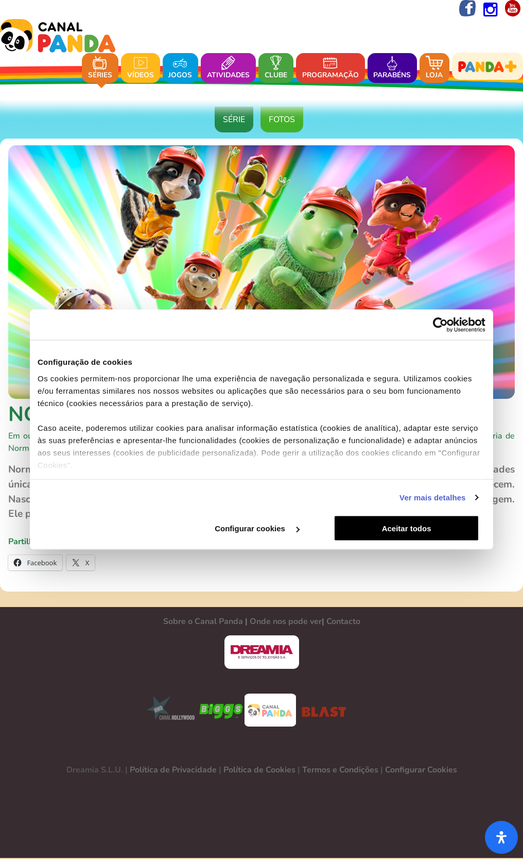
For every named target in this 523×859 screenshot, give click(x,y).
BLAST (321, 711)
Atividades (228, 68)
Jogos (180, 68)
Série (234, 120)
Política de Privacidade (173, 771)
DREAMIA (261, 653)
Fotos (282, 120)
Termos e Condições (340, 771)
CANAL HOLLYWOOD (166, 711)
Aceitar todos (412, 528)
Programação (330, 68)
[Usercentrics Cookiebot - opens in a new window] (440, 324)
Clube (276, 68)
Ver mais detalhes (432, 497)
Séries (100, 68)
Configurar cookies (260, 528)
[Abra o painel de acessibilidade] (501, 837)
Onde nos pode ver (286, 622)
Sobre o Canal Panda (203, 622)
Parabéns (392, 68)
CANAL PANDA (270, 711)
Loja (434, 68)
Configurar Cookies (421, 771)
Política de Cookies (259, 771)
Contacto (343, 622)
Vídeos (140, 68)
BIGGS (221, 711)
